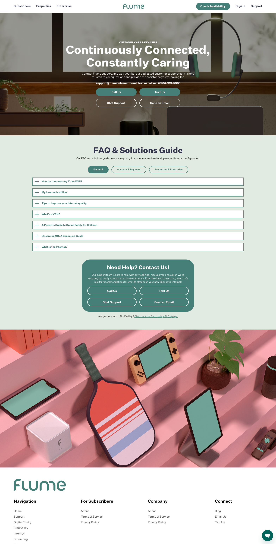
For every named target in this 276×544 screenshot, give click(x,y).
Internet (19, 533)
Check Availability (213, 6)
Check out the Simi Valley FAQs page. (156, 316)
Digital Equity (22, 522)
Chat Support (116, 103)
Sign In (240, 6)
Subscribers (22, 6)
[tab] (98, 169)
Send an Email (160, 103)
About (85, 511)
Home (18, 511)
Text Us (160, 92)
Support (256, 6)
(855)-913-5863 (169, 83)
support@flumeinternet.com (116, 83)
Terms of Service (92, 516)
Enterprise (64, 6)
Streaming (21, 539)
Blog (218, 511)
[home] (133, 6)
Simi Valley (21, 528)
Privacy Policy (90, 522)
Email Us (220, 516)
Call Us (116, 92)
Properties (43, 6)
